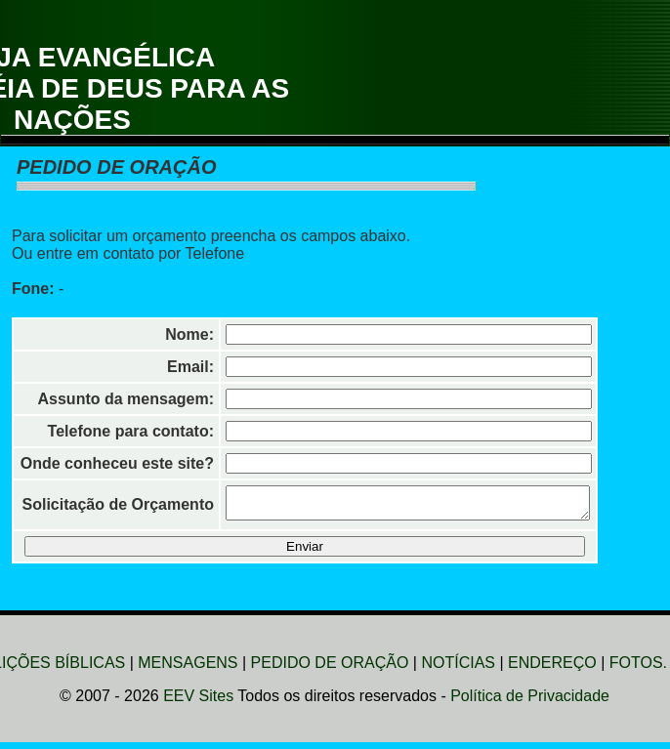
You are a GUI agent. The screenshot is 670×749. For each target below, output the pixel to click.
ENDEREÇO (552, 668)
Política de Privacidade (529, 701)
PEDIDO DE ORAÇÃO (330, 668)
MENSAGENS (187, 668)
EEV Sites (198, 701)
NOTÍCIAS (458, 668)
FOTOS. (638, 668)
